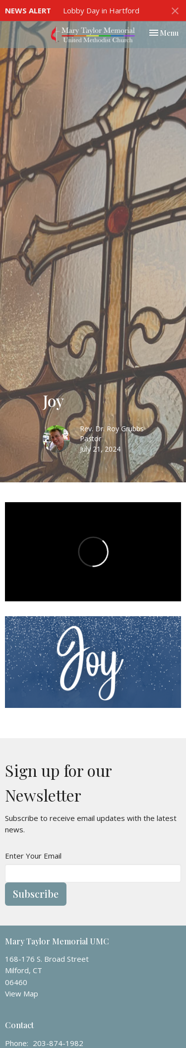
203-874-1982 (58, 1043)
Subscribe (36, 893)
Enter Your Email (33, 856)
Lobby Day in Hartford (101, 10)
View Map (21, 993)
